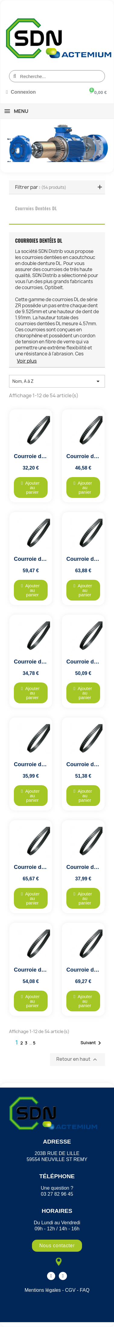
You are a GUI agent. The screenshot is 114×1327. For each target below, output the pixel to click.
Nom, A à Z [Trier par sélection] (57, 381)
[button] (31, 487)
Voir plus (27, 361)
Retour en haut (77, 1059)
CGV (70, 1290)
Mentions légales (42, 1290)
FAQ (85, 1290)
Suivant (92, 1043)
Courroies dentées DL (36, 208)
